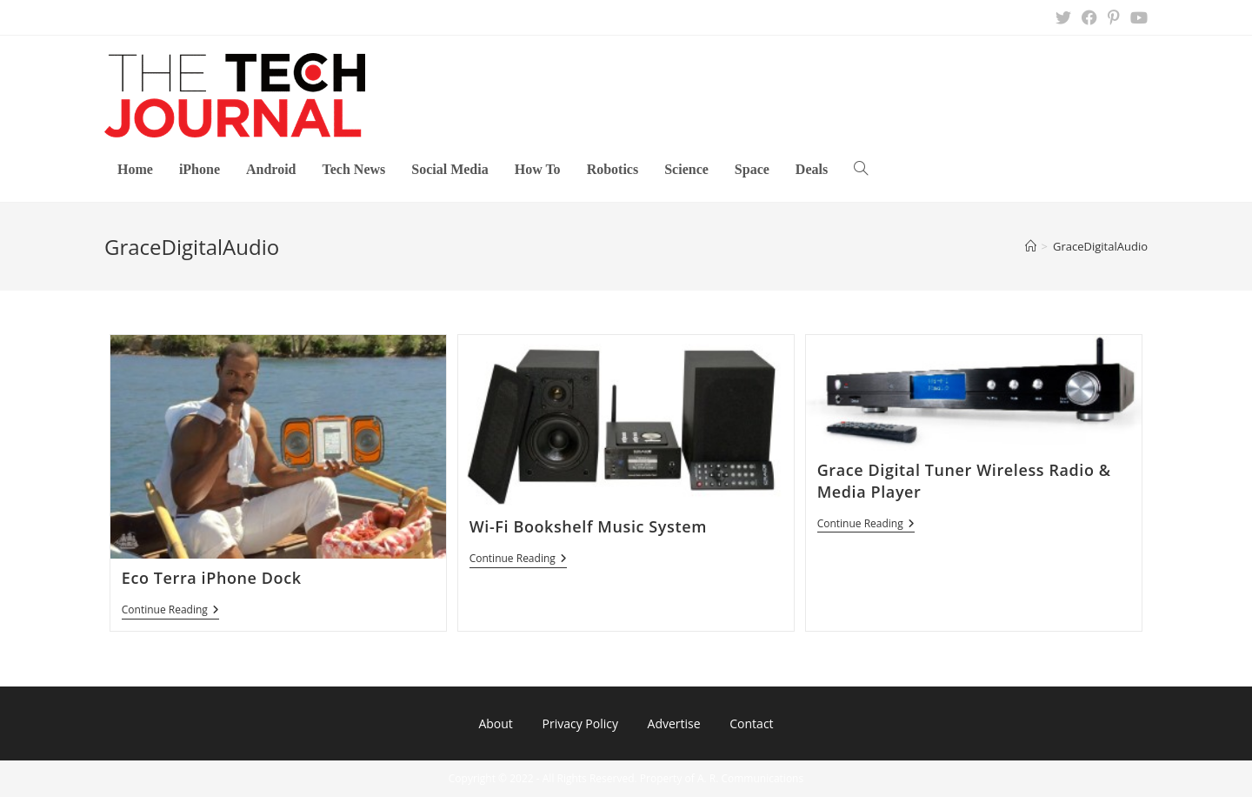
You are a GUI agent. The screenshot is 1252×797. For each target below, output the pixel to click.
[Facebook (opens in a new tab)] (1089, 17)
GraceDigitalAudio (1100, 246)
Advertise (674, 723)
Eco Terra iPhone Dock (212, 577)
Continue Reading (170, 611)
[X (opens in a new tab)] (1063, 17)
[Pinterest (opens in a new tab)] (1113, 17)
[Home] (1030, 246)
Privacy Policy (579, 723)
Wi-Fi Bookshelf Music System (588, 526)
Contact (751, 723)
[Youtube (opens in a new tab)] (1136, 17)
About (495, 723)
